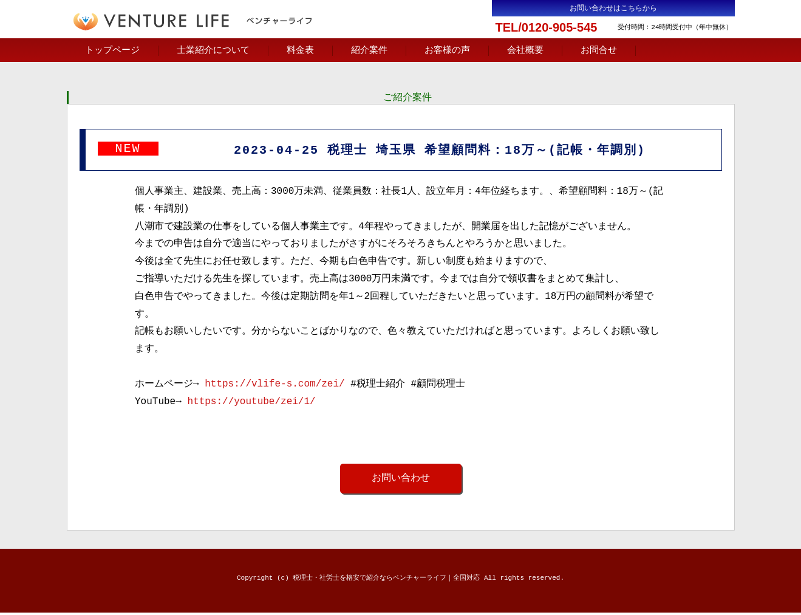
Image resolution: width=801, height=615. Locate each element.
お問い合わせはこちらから (613, 8)
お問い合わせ (401, 480)
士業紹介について (213, 50)
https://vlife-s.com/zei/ (274, 386)
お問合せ (599, 50)
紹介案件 (369, 50)
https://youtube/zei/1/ (251, 403)
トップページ (112, 50)
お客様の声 (447, 50)
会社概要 (525, 50)
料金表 (300, 50)
